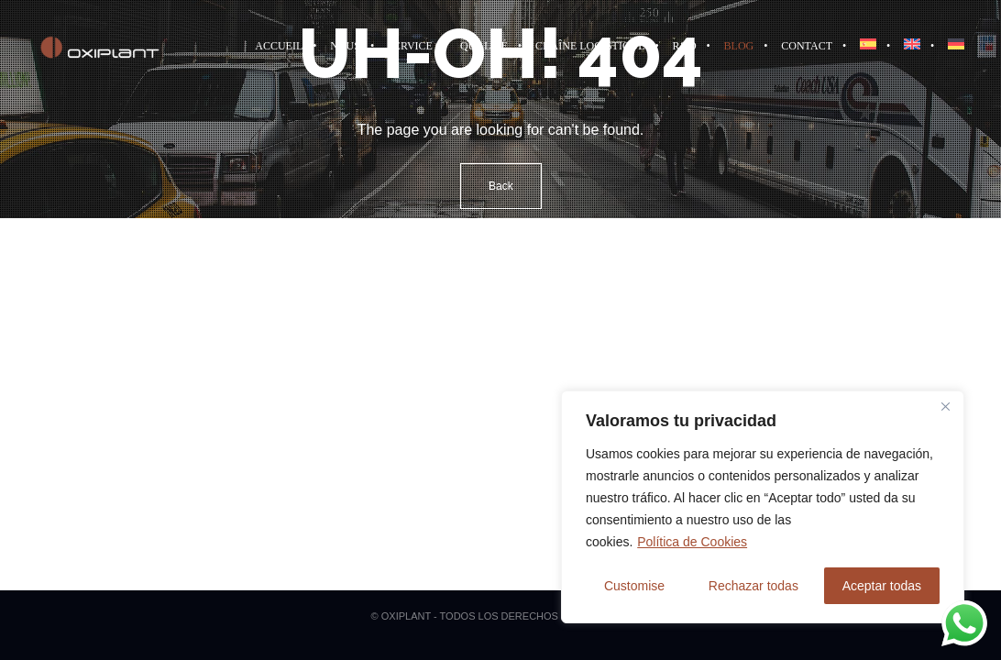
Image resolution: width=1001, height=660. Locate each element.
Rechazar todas (753, 585)
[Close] (945, 406)
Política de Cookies (692, 541)
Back (501, 186)
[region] (762, 506)
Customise (634, 585)
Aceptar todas (881, 585)
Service (410, 45)
